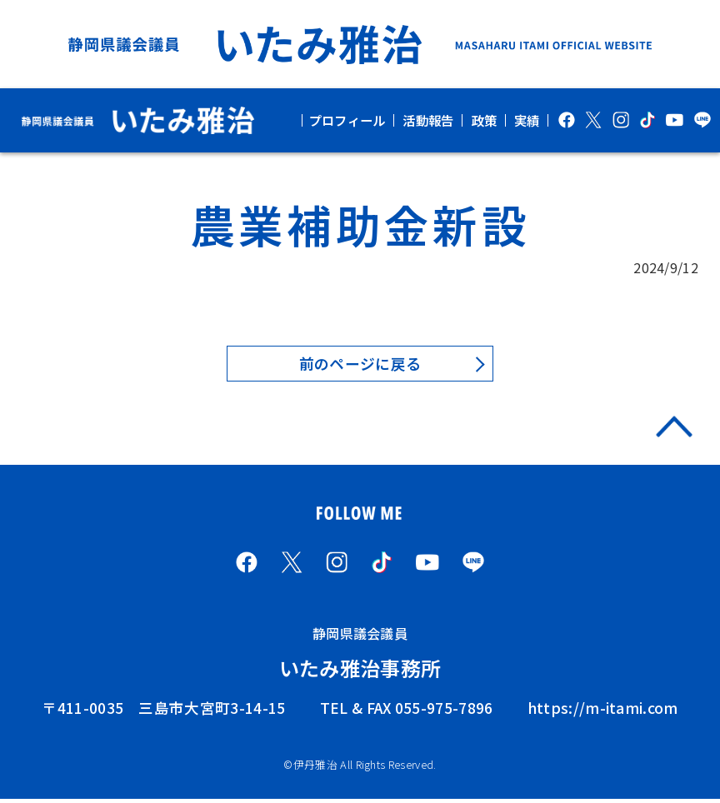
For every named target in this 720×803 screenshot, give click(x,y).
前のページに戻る (360, 364)
